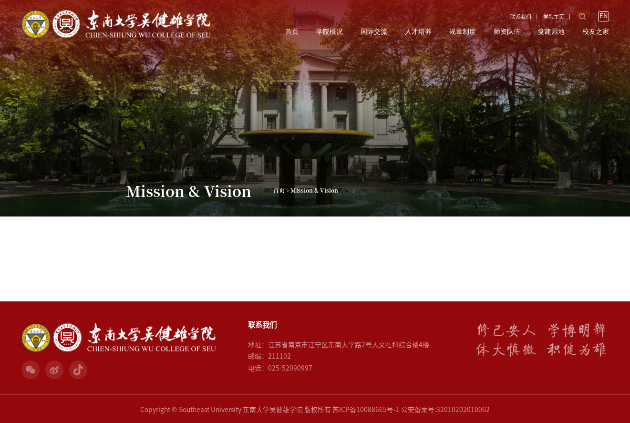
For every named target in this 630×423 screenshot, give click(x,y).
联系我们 (520, 16)
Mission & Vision (314, 190)
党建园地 (551, 31)
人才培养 (418, 31)
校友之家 (595, 31)
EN (603, 16)
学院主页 (553, 16)
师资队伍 (507, 31)
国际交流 (374, 31)
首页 (292, 31)
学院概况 (329, 31)
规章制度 (462, 31)
